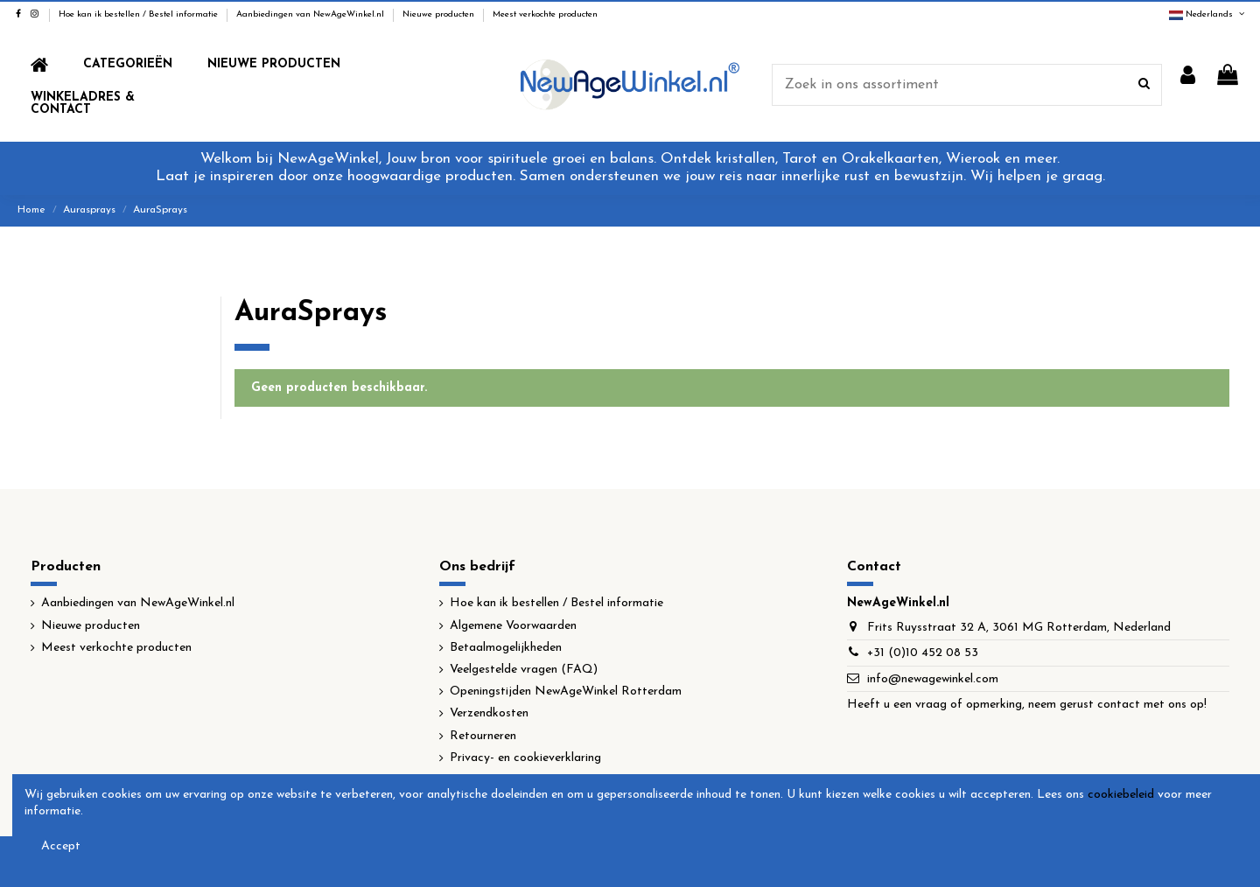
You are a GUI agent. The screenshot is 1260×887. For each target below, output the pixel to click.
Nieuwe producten (439, 14)
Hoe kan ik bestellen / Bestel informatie (139, 14)
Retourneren (483, 736)
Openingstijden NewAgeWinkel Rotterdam (566, 691)
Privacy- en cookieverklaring (525, 758)
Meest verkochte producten (545, 14)
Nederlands (1208, 14)
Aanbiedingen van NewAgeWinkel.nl (311, 14)
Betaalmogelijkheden (506, 647)
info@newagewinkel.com (932, 679)
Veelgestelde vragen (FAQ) (524, 669)
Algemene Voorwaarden (513, 625)
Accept (60, 846)
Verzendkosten (489, 713)
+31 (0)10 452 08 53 (922, 653)
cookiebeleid (1121, 794)
